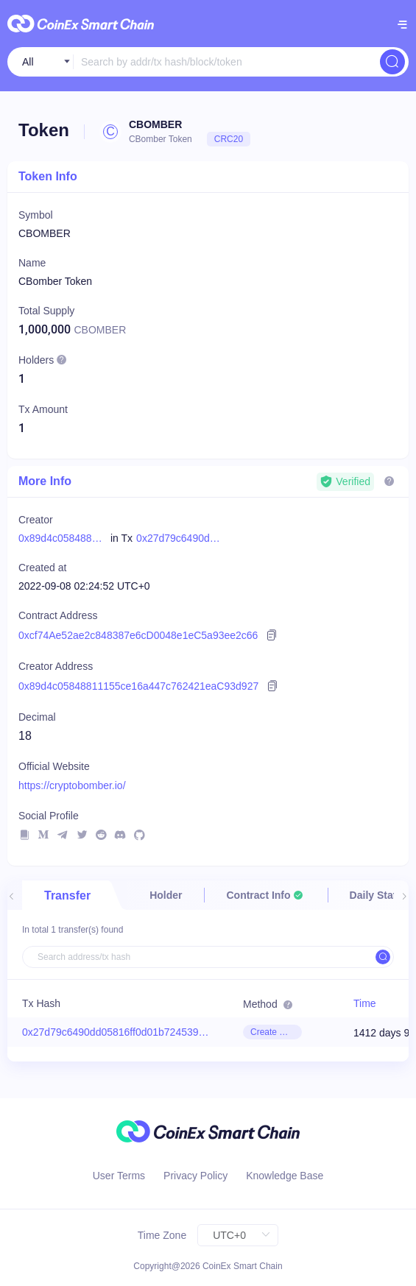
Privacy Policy (195, 1175)
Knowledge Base (284, 1175)
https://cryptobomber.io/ (72, 785)
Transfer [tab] (67, 895)
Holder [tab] (165, 895)
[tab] (265, 895)
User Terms (119, 1175)
